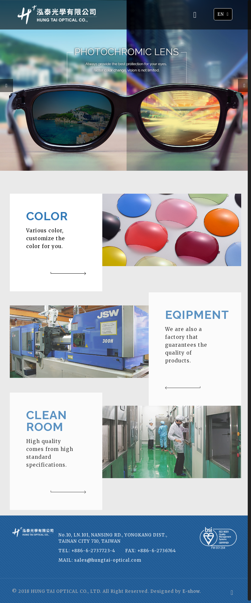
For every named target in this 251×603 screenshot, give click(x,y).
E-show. (191, 589)
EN (223, 14)
